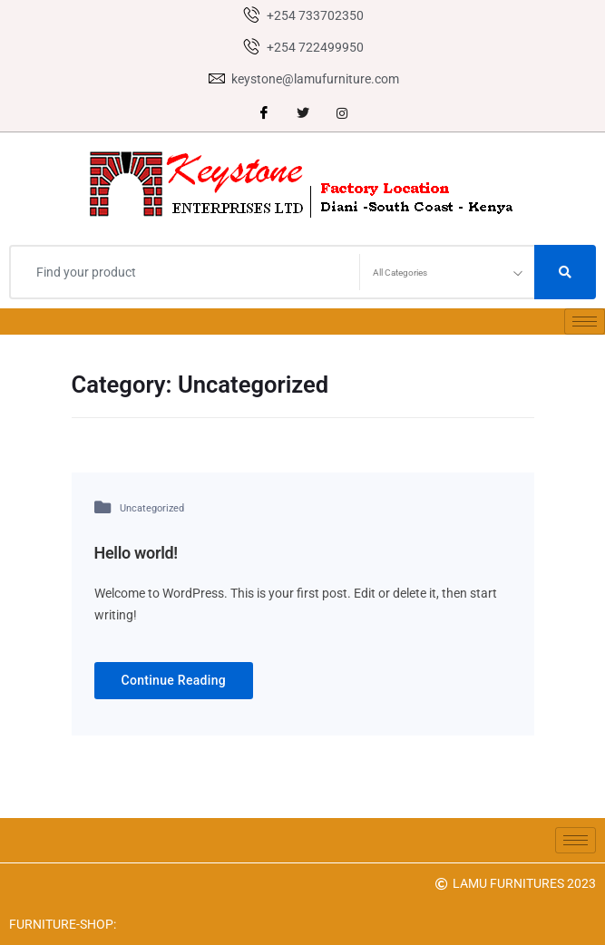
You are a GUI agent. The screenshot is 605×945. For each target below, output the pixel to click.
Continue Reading (174, 680)
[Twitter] (303, 113)
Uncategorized (152, 508)
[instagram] (342, 113)
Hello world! (136, 552)
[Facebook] (264, 113)
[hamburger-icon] (584, 321)
